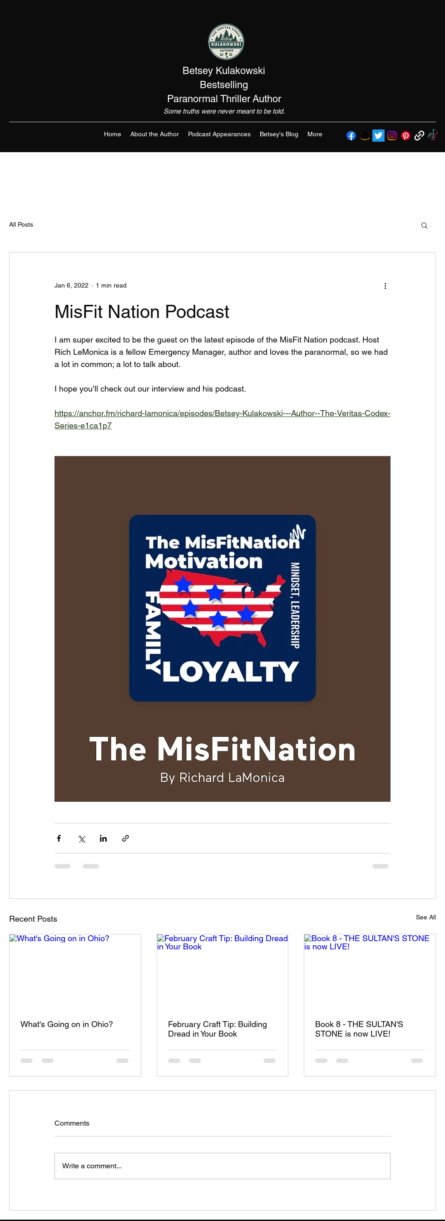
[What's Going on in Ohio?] (75, 971)
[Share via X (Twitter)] (81, 838)
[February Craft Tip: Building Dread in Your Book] (222, 971)
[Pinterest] (406, 135)
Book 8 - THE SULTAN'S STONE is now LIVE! (359, 1028)
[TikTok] (433, 135)
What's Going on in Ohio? (66, 1024)
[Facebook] (351, 135)
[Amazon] (365, 135)
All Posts (21, 224)
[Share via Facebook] (58, 838)
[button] (424, 224)
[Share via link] (125, 838)
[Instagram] (392, 135)
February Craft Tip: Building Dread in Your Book (217, 1028)
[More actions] (385, 285)
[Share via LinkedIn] (103, 838)
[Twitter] (378, 135)
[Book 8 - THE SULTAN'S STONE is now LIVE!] (369, 971)
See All (426, 917)
